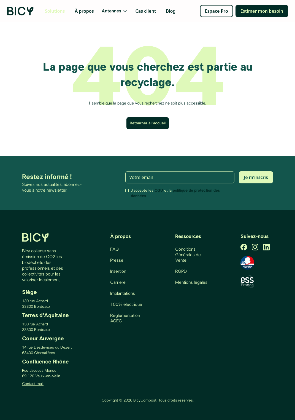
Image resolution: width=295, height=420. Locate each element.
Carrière (118, 282)
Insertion (118, 271)
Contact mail (33, 384)
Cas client (146, 11)
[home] (20, 11)
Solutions (55, 11)
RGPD (181, 271)
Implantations (122, 293)
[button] (115, 11)
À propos (84, 11)
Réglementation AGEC (125, 318)
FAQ (114, 249)
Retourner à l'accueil (148, 123)
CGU (159, 190)
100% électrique (126, 304)
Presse (116, 260)
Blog (170, 11)
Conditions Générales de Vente (188, 255)
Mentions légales (191, 282)
